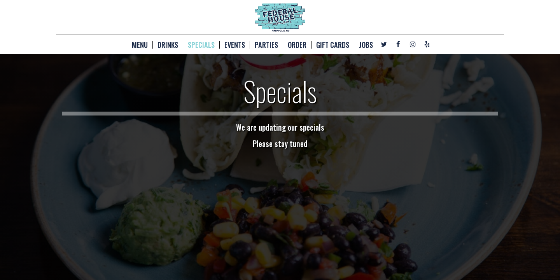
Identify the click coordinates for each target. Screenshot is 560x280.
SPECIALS (201, 45)
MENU (140, 45)
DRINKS (168, 45)
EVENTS (234, 45)
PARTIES (266, 45)
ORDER (297, 45)
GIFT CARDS (332, 45)
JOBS (366, 45)
